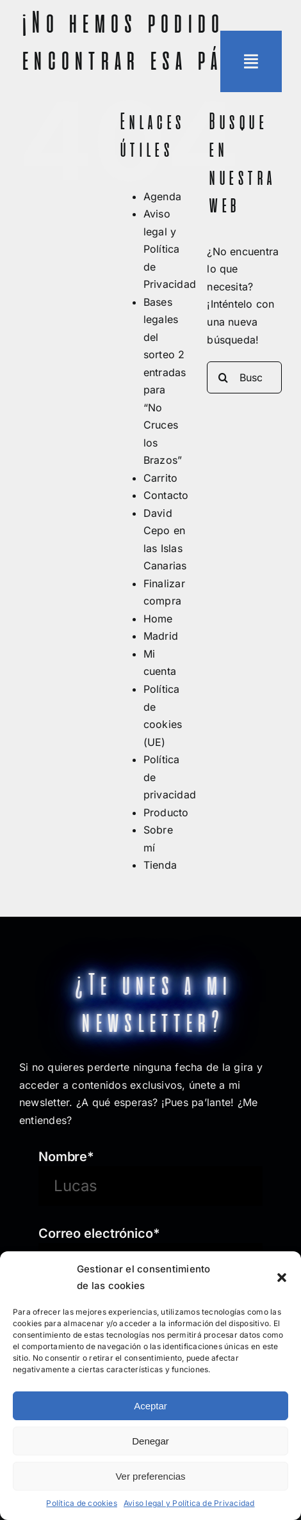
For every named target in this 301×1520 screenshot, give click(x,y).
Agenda (162, 196)
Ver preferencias (150, 1476)
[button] (281, 1277)
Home (158, 618)
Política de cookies (81, 1503)
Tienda (160, 865)
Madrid (160, 635)
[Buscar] (223, 377)
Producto (166, 812)
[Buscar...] (244, 377)
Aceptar (150, 1405)
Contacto (166, 495)
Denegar (150, 1441)
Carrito (160, 477)
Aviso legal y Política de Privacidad (189, 1503)
